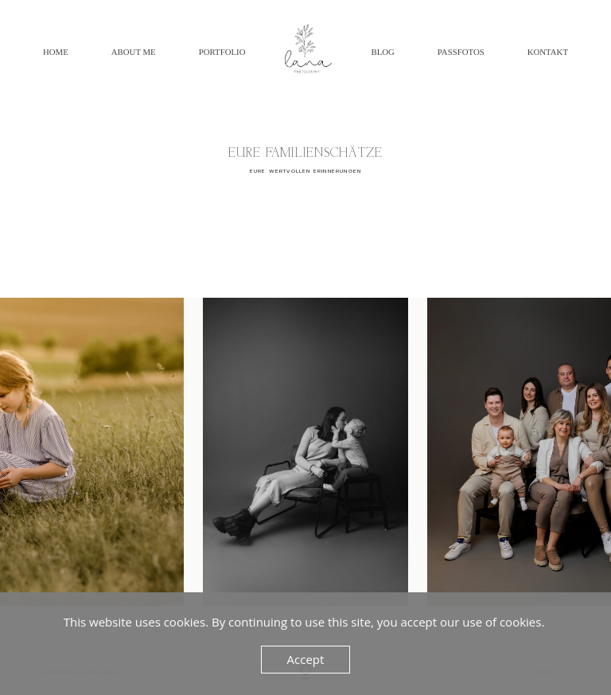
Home (55, 52)
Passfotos (461, 52)
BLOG (382, 52)
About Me (133, 52)
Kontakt (547, 52)
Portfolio (222, 52)
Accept (306, 659)
